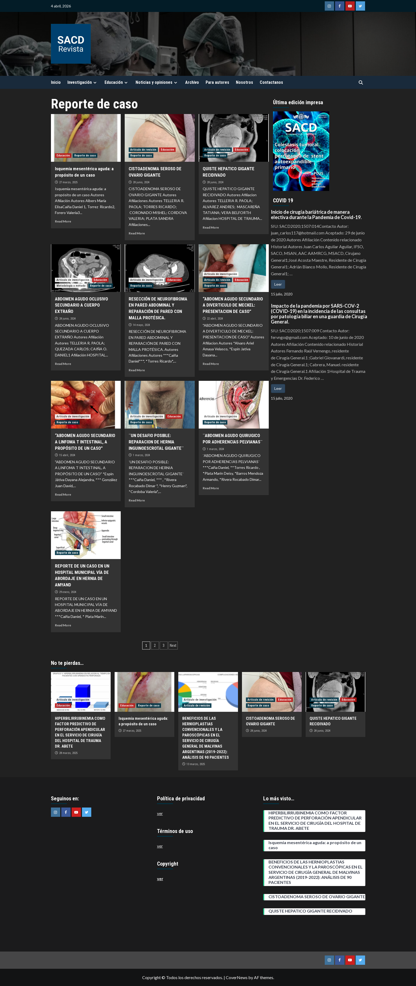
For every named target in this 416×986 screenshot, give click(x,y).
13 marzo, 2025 (196, 764)
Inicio (56, 82)
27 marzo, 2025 (68, 182)
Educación (117, 82)
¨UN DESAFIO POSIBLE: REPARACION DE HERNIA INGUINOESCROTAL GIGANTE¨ (156, 442)
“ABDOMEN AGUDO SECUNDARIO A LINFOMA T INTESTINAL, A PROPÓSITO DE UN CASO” (85, 442)
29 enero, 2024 (67, 592)
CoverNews (237, 977)
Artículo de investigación (73, 280)
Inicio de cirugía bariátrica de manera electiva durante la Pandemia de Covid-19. (316, 214)
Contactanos (271, 82)
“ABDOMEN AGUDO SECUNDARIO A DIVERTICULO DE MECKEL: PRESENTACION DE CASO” (233, 305)
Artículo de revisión (143, 149)
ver (160, 813)
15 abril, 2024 (67, 455)
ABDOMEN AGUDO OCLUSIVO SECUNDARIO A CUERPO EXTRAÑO (81, 305)
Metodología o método (71, 285)
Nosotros (244, 82)
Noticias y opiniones (157, 82)
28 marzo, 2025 (68, 753)
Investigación (82, 82)
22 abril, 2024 (215, 318)
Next (173, 645)
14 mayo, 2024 (141, 325)
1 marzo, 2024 (141, 455)
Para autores (217, 82)
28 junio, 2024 (141, 182)
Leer (278, 284)
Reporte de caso (85, 155)
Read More (63, 221)
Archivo (192, 82)
